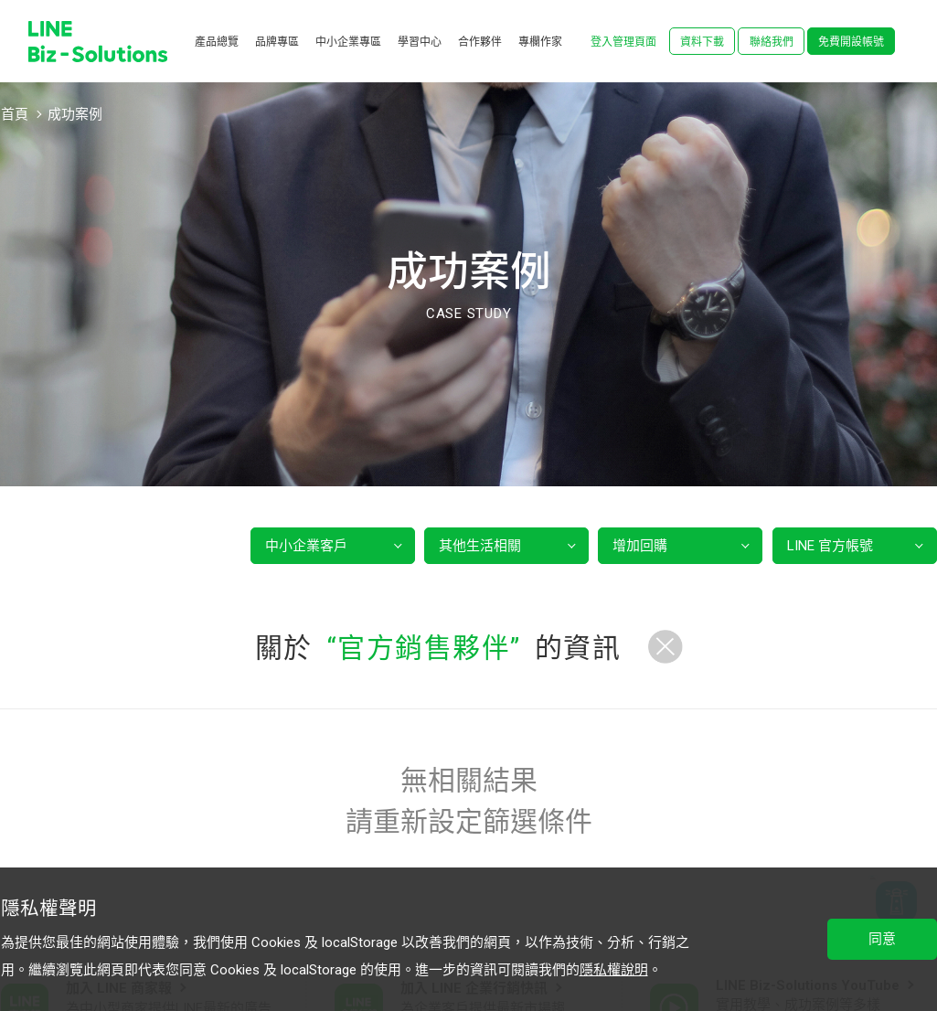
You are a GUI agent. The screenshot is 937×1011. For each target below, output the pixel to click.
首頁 (14, 114)
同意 (882, 939)
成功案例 (75, 114)
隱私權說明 (614, 970)
